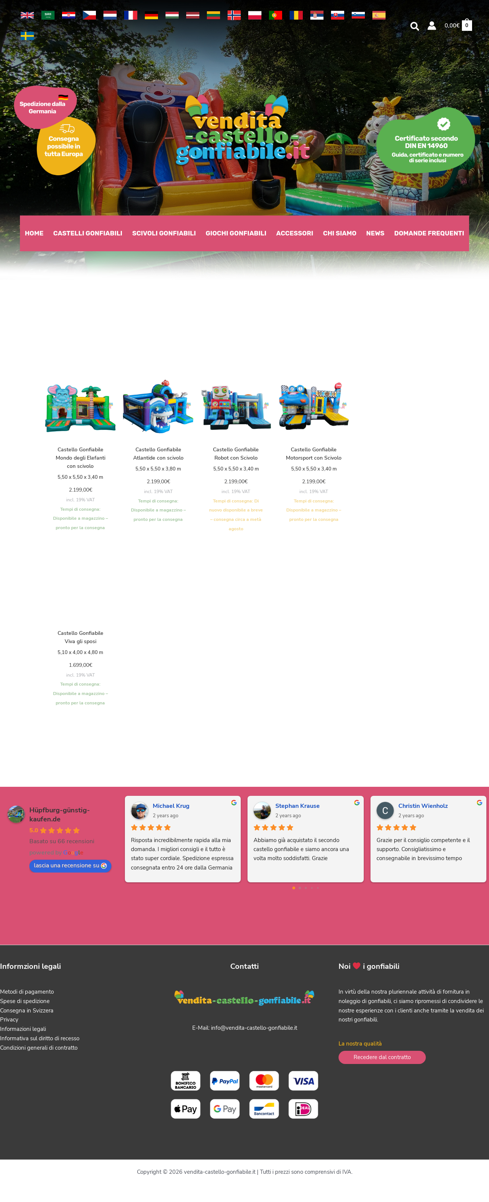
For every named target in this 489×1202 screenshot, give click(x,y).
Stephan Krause (297, 809)
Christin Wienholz (423, 809)
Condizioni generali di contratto (38, 1050)
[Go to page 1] (299, 890)
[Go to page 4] (317, 891)
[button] (415, 27)
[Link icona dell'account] (431, 25)
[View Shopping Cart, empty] (458, 25)
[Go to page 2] (306, 891)
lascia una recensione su (70, 868)
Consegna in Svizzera (26, 1013)
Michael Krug (171, 809)
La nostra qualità (360, 1046)
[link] (27, 15)
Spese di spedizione (25, 1004)
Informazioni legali (23, 1032)
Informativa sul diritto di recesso (39, 1041)
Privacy (9, 1022)
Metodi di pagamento (27, 995)
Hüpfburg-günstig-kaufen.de (59, 818)
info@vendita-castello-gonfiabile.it (254, 1031)
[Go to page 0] (293, 890)
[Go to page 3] (311, 891)
